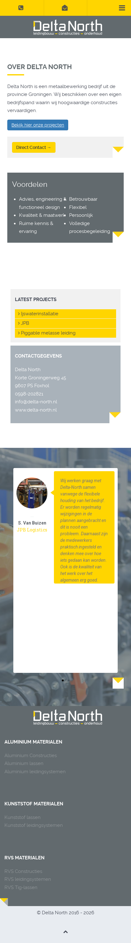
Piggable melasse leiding (46, 333)
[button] (63, 680)
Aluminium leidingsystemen (35, 771)
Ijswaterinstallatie (38, 314)
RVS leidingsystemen (27, 879)
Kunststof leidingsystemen (33, 825)
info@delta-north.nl (36, 402)
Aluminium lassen (23, 763)
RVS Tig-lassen (20, 887)
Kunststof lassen (22, 817)
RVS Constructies (23, 871)
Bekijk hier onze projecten (37, 125)
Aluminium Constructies (30, 755)
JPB (23, 323)
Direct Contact (33, 147)
